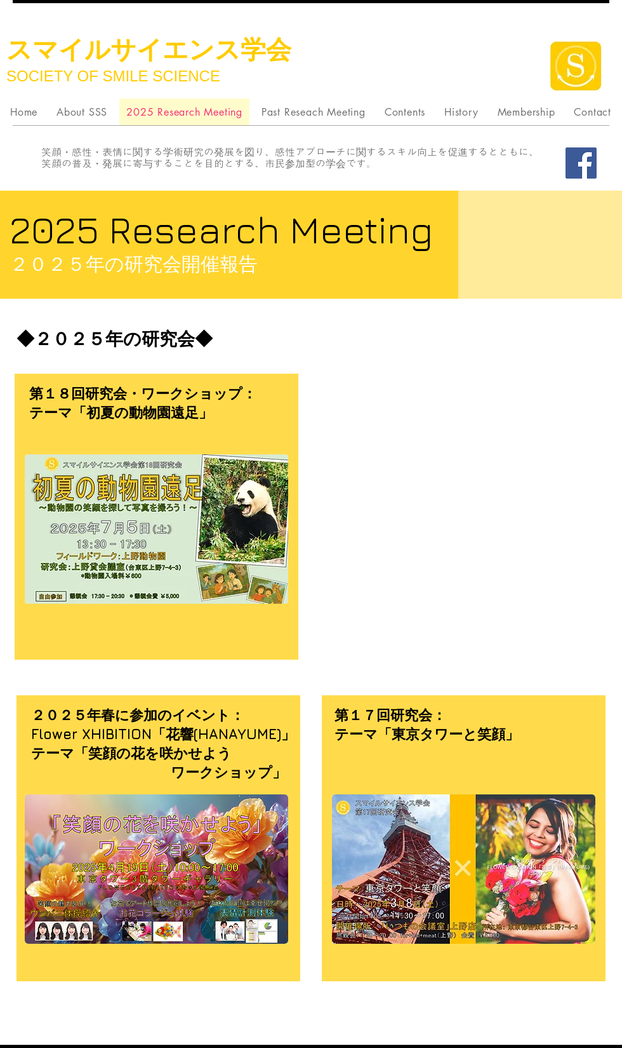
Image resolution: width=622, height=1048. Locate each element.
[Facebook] (581, 163)
